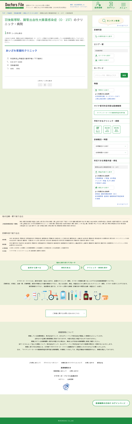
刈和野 (100, 221)
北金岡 (65, 223)
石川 (27, 226)
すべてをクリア (122, 25)
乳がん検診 (111, 181)
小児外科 (16, 248)
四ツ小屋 (122, 221)
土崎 (21, 223)
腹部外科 (103, 243)
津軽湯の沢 (114, 223)
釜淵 (38, 221)
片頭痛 (97, 199)
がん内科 (37, 240)
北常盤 (42, 226)
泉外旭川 (73, 226)
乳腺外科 (71, 243)
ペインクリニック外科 (121, 243)
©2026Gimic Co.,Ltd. (66, 421)
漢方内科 (112, 238)
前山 (84, 223)
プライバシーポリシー (51, 363)
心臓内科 (80, 238)
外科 (10, 243)
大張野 (114, 221)
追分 (28, 223)
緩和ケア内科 (90, 240)
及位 (44, 221)
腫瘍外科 (91, 243)
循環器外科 (64, 243)
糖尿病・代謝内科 (28, 240)
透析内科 (43, 240)
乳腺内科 (82, 240)
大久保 (33, 223)
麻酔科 (39, 251)
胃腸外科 (34, 243)
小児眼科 (22, 248)
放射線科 (33, 251)
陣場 (109, 223)
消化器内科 (16, 238)
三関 (54, 221)
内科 (10, 238)
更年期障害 (99, 196)
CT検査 (106, 178)
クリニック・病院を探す (97, 267)
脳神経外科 (57, 243)
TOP (3, 13)
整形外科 (15, 243)
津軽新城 (59, 226)
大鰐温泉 (22, 226)
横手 (80, 221)
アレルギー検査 (100, 181)
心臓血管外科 (78, 243)
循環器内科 (45, 238)
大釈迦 (50, 226)
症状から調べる (34, 267)
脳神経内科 (55, 240)
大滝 (41, 221)
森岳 (60, 223)
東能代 (69, 223)
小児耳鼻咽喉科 (31, 248)
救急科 (43, 251)
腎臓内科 (52, 238)
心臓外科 (86, 243)
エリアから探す (103, 55)
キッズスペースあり (113, 96)
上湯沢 (58, 221)
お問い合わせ (89, 363)
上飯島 (25, 223)
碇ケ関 (120, 223)
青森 (68, 226)
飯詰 (88, 221)
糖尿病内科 (73, 238)
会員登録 (70, 379)
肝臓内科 (76, 240)
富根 (76, 223)
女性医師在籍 (100, 96)
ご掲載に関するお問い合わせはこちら (66, 313)
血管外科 (12, 245)
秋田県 (9, 13)
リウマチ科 (12, 251)
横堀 (50, 221)
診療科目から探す (103, 36)
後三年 (84, 221)
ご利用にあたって (35, 363)
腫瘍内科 (91, 238)
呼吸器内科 (38, 238)
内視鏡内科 (105, 238)
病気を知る (66, 267)
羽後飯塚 (38, 223)
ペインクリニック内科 (122, 238)
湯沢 (61, 221)
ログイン (62, 379)
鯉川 (54, 223)
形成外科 (21, 243)
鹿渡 (57, 223)
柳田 (77, 221)
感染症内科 (98, 238)
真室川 (34, 221)
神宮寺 (95, 221)
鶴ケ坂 (54, 226)
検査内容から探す (103, 172)
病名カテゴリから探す (30, 13)
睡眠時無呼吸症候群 (117, 196)
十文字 (70, 221)
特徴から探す (102, 90)
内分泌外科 (18, 245)
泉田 (24, 221)
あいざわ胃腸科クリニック (21, 50)
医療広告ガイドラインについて (71, 363)
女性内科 (48, 240)
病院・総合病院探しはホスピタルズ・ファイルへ (79, 6)
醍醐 (74, 221)
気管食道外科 (42, 243)
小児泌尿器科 (56, 248)
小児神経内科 (47, 248)
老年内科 (62, 240)
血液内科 (86, 238)
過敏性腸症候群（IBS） (109, 194)
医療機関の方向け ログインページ (110, 403)
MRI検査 (113, 178)
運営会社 (100, 363)
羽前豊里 (29, 221)
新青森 (65, 226)
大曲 (91, 221)
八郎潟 (50, 223)
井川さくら (44, 223)
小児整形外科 (65, 248)
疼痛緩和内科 (69, 240)
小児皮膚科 (39, 248)
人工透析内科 (65, 238)
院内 (47, 221)
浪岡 (45, 226)
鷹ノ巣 (88, 223)
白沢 (106, 223)
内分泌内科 (12, 240)
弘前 (30, 226)
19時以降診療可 (101, 99)
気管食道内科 (30, 238)
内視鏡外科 (110, 243)
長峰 (124, 223)
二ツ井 (80, 223)
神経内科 (58, 238)
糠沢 (91, 223)
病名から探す (102, 188)
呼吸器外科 (50, 243)
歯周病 (106, 196)
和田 (117, 221)
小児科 (11, 248)
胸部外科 (97, 243)
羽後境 (109, 221)
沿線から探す (102, 60)
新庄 (21, 221)
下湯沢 (65, 221)
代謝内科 (19, 240)
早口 (95, 223)
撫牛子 (34, 226)
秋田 (126, 221)
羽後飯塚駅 (17, 13)
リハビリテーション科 (23, 251)
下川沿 (99, 223)
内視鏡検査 (99, 178)
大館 (103, 223)
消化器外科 (28, 243)
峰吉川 (104, 221)
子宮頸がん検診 (100, 183)
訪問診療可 (111, 99)
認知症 (97, 194)
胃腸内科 (22, 238)
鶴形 (73, 223)
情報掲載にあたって (60, 371)
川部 (38, 226)
